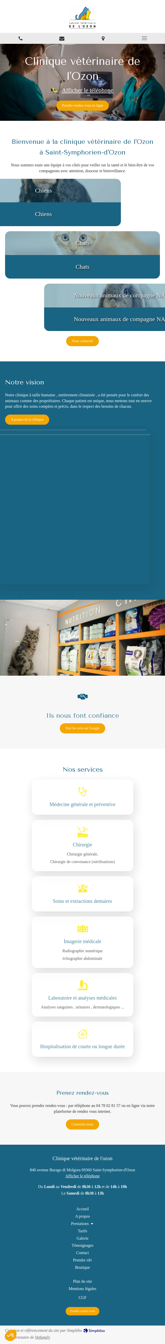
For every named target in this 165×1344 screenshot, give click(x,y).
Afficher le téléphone (87, 90)
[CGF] (82, 1297)
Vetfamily (42, 1337)
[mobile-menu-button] (144, 38)
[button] (82, 255)
